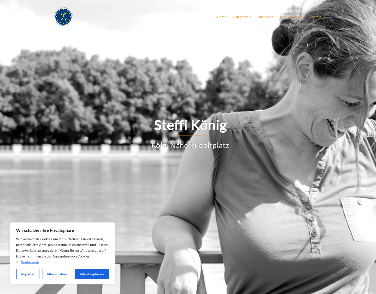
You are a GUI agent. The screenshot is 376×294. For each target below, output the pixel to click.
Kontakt (315, 17)
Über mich (265, 17)
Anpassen (28, 274)
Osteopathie (242, 17)
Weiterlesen (30, 262)
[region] (62, 253)
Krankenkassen (291, 17)
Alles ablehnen (58, 274)
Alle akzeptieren (92, 274)
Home (221, 17)
